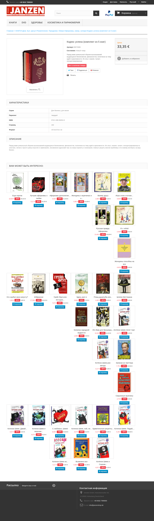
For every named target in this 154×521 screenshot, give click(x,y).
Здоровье (37, 22)
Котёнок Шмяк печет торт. (124, 330)
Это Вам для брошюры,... (103, 330)
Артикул (70, 47)
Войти (143, 2)
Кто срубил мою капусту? (17, 297)
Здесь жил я (81, 297)
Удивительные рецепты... (103, 429)
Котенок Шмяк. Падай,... (124, 429)
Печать (73, 75)
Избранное (38, 297)
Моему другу (103, 196)
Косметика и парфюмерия (64, 22)
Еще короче (17, 196)
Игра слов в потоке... (124, 196)
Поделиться (82, 70)
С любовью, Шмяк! (60, 429)
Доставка (113, 2)
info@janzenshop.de (96, 505)
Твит (71, 70)
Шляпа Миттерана (124, 297)
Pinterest (95, 70)
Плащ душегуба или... (103, 297)
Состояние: (71, 51)
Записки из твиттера (124, 363)
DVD (24, 22)
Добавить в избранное (131, 59)
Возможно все (81, 461)
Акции (105, 2)
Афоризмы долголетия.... (60, 196)
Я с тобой (124, 228)
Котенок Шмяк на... (60, 461)
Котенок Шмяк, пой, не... (81, 429)
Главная (10, 31)
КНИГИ (13, 22)
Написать (123, 2)
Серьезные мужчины (124, 396)
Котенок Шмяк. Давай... (17, 429)
